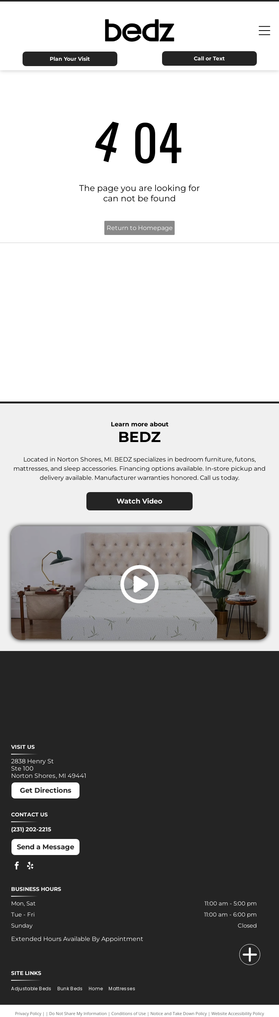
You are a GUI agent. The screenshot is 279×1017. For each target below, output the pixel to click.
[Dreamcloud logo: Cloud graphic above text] (204, 265)
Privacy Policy (28, 1013)
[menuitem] (34, 989)
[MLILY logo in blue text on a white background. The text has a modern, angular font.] (75, 303)
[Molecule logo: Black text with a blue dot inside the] (204, 303)
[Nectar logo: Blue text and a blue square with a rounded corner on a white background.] (75, 341)
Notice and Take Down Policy (179, 1013)
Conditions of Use (128, 1013)
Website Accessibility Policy (237, 1013)
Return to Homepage (140, 228)
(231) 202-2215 (31, 829)
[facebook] (17, 866)
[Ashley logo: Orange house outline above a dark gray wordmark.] (75, 265)
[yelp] (30, 866)
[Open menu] (264, 30)
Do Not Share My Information (78, 1013)
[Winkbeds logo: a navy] (75, 380)
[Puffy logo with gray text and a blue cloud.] (204, 341)
